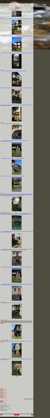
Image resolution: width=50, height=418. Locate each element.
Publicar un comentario (3, 404)
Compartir (2, 401)
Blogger (19, 417)
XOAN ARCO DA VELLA (6, 2)
